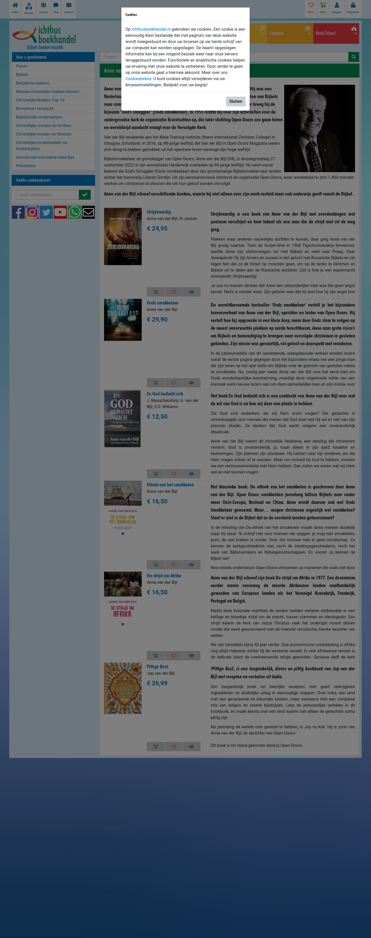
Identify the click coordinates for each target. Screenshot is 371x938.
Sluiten (235, 101)
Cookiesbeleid (138, 78)
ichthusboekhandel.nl (151, 29)
